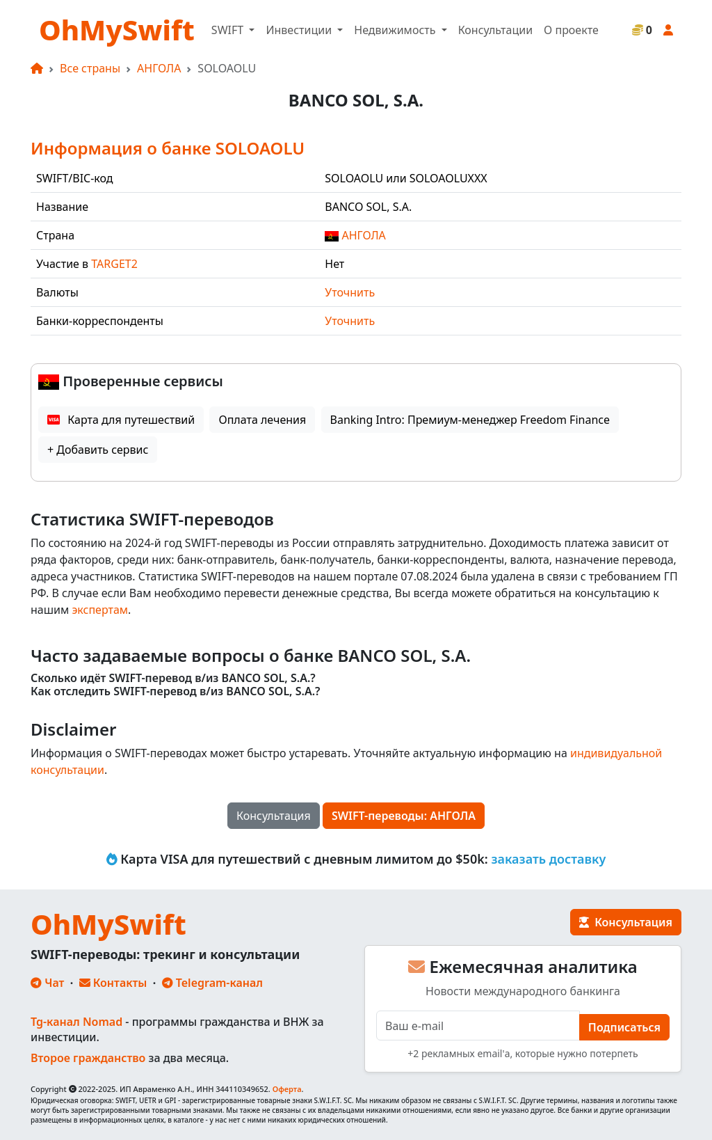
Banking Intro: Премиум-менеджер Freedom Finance (470, 419)
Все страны (90, 68)
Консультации (495, 30)
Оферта (287, 1089)
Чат (47, 982)
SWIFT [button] (228, 30)
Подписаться (624, 1027)
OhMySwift (117, 29)
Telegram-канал (212, 982)
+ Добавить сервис (97, 449)
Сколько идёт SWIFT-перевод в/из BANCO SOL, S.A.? (173, 678)
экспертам (100, 609)
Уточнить (350, 292)
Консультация (273, 815)
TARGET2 (114, 263)
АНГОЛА (159, 68)
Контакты (113, 982)
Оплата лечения (262, 419)
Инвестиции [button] (300, 30)
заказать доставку (548, 858)
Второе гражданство (88, 1058)
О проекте (571, 30)
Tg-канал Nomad (76, 1021)
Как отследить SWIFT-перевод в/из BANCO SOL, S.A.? (176, 691)
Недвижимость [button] (396, 30)
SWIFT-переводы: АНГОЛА (404, 815)
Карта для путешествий (121, 419)
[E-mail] (478, 1025)
